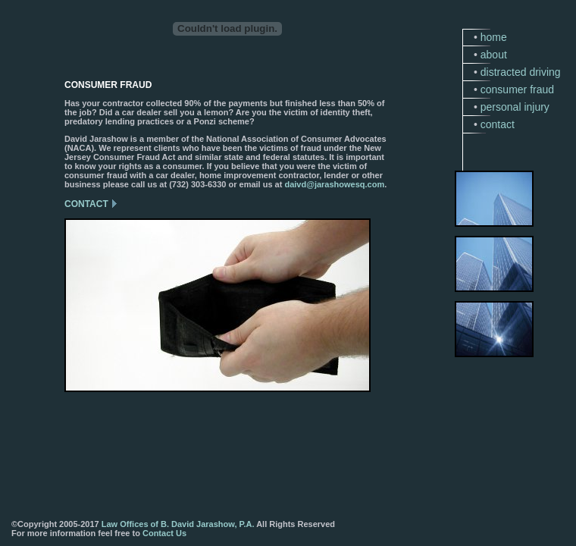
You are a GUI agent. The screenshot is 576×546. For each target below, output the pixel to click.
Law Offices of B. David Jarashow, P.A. (178, 524)
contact (498, 124)
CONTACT (86, 204)
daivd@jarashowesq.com (334, 184)
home (494, 37)
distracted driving (521, 72)
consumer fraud (517, 89)
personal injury (515, 107)
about (494, 55)
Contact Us (164, 533)
